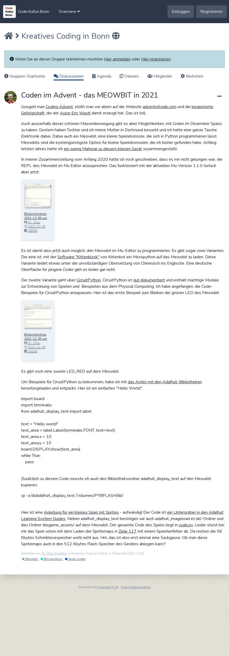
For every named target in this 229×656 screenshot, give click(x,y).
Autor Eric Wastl (75, 113)
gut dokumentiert (149, 280)
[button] (69, 11)
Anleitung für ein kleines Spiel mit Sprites (81, 512)
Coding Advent (59, 107)
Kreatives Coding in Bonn (65, 36)
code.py (186, 525)
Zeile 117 (127, 531)
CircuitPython (89, 280)
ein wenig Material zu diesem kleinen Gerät (103, 149)
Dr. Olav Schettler (54, 553)
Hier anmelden (117, 59)
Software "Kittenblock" (78, 257)
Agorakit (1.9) (108, 587)
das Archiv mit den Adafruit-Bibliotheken (165, 382)
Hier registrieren (156, 59)
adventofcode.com (159, 107)
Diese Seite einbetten (136, 587)
